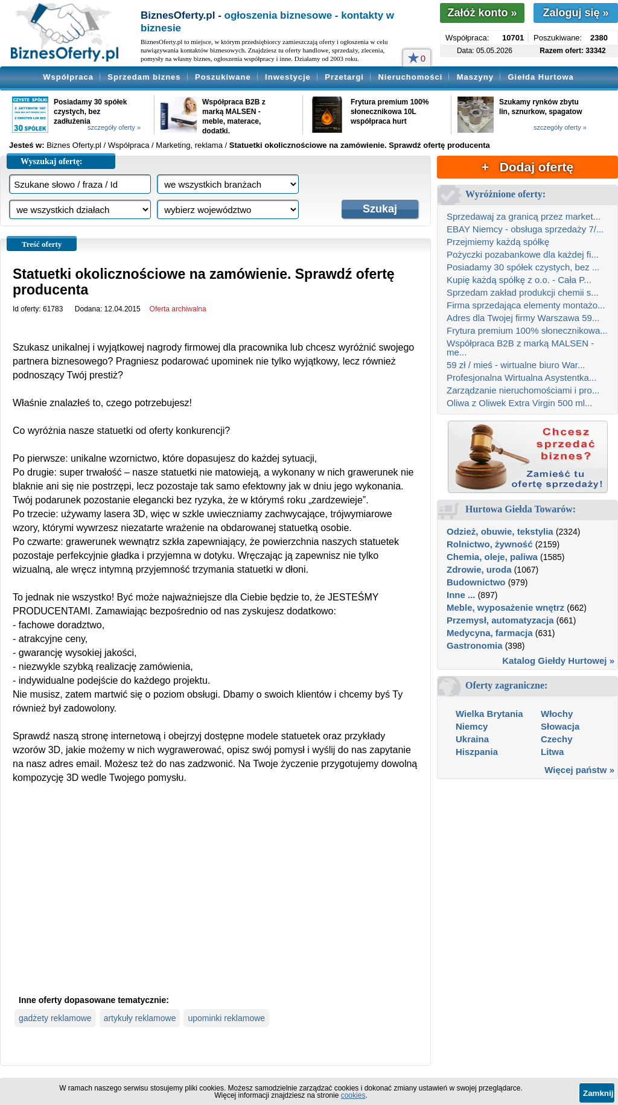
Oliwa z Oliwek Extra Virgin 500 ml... (519, 403)
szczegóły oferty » (114, 127)
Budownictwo (476, 582)
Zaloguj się (575, 13)
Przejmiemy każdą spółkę (498, 242)
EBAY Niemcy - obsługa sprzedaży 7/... (525, 229)
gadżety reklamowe (55, 1018)
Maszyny (475, 76)
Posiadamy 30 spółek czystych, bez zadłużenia (90, 112)
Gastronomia (475, 645)
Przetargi (344, 76)
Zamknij (598, 1093)
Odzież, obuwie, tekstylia (500, 531)
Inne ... (461, 595)
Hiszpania (477, 752)
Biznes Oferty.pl (73, 145)
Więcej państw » (579, 770)
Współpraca (68, 76)
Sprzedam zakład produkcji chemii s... (523, 292)
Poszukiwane (223, 76)
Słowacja (560, 726)
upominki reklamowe (226, 1018)
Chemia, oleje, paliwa (492, 557)
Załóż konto (482, 13)
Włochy (557, 714)
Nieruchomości (410, 76)
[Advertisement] (215, 899)
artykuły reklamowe (140, 1018)
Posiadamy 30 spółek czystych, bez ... (523, 267)
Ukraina (472, 739)
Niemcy (472, 726)
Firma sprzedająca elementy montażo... (526, 305)
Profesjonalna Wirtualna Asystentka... (521, 377)
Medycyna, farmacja (490, 633)
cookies (353, 1095)
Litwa (552, 752)
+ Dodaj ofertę (527, 167)
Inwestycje (288, 76)
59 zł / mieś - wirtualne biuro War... (516, 365)
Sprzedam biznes (143, 76)
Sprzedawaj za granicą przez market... (523, 216)
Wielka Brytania (489, 714)
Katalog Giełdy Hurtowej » (558, 660)
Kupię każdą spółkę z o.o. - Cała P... (519, 280)
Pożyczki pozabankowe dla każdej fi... (523, 254)
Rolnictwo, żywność (490, 544)
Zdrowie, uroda (479, 569)
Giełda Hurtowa (540, 76)
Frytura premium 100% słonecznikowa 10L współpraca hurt (389, 112)
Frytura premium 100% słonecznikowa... (527, 330)
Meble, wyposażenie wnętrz (505, 607)
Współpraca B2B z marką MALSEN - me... (520, 347)
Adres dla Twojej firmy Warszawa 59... (523, 318)
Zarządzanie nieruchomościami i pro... (523, 390)
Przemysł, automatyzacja (500, 620)
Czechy (557, 739)
